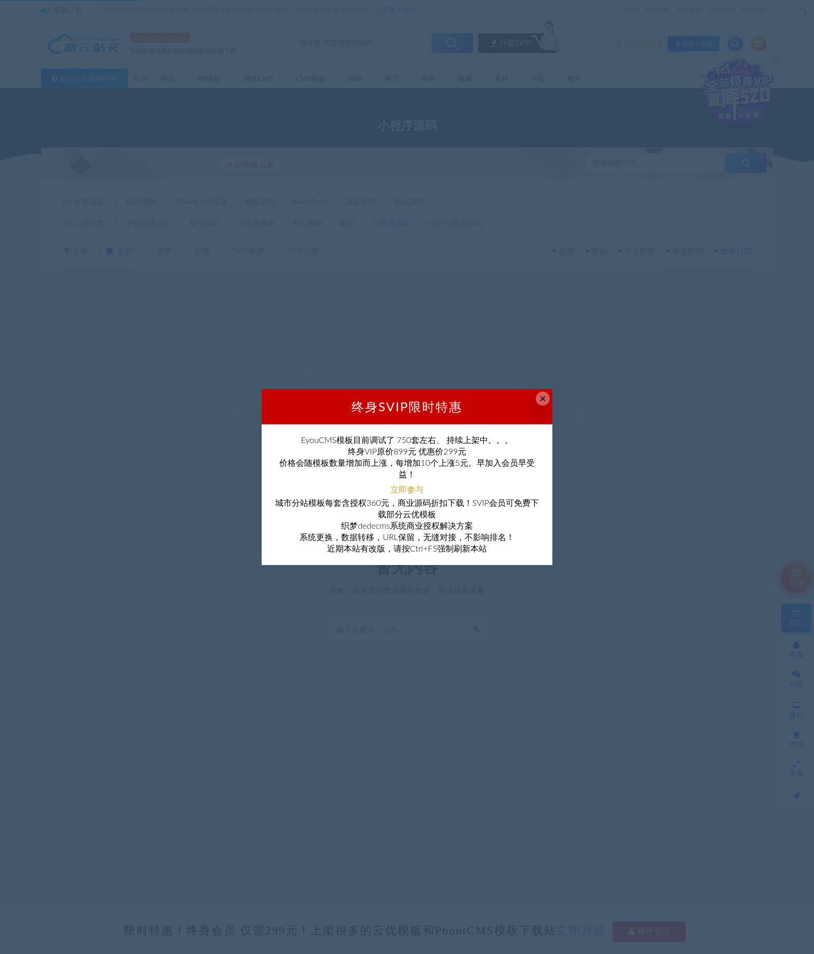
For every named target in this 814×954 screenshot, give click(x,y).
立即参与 (407, 489)
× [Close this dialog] (542, 398)
